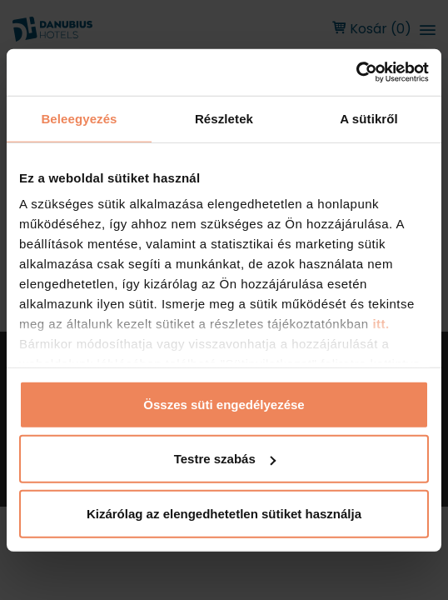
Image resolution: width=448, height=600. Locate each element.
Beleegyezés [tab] (79, 118)
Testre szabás (225, 459)
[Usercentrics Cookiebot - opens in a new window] (356, 72)
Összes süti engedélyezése (223, 404)
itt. (379, 324)
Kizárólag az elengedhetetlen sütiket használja (224, 513)
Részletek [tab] (224, 118)
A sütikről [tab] (369, 118)
